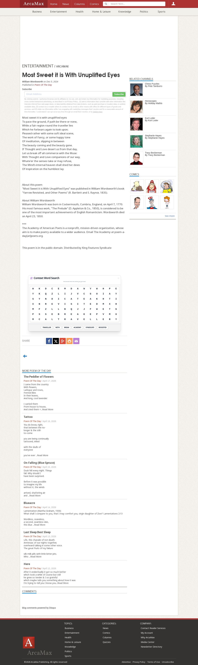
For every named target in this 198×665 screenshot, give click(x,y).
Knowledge (124, 11)
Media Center (147, 642)
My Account (147, 632)
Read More (47, 409)
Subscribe (119, 94)
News (105, 628)
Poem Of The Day (43, 85)
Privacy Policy (139, 662)
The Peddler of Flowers (39, 376)
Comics (106, 632)
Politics (144, 11)
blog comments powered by (39, 608)
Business (37, 11)
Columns (107, 637)
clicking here (97, 112)
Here (27, 564)
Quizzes (107, 642)
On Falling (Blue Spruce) (39, 463)
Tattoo (28, 417)
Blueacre (29, 503)
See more (170, 215)
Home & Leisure (101, 11)
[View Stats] (118, 278)
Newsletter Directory (151, 646)
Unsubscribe (168, 662)
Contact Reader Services (153, 628)
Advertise (126, 662)
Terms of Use (153, 662)
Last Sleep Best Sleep (37, 532)
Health (79, 11)
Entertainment (58, 11)
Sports (161, 11)
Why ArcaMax (148, 637)
